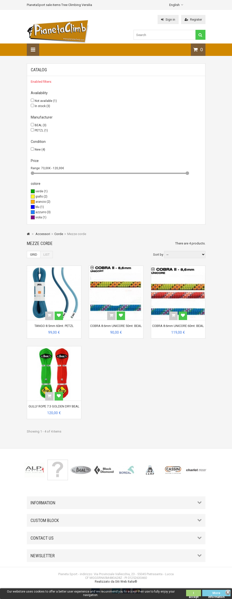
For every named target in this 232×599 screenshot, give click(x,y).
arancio (42, 201)
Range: (36, 168)
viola (40, 217)
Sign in (168, 19)
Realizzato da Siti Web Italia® (116, 581)
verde (41, 191)
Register (193, 19)
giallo (41, 196)
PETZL (41, 130)
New (40, 149)
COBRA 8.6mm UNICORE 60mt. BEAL (178, 326)
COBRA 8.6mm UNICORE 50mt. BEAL (116, 326)
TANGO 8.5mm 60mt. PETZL (54, 326)
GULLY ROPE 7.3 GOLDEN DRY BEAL (54, 406)
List (46, 254)
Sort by (158, 254)
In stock (42, 106)
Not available (46, 101)
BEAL (40, 125)
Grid (33, 254)
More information (216, 593)
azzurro (43, 212)
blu (39, 207)
